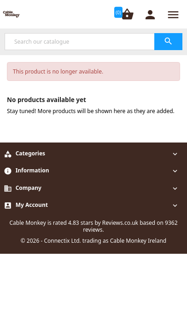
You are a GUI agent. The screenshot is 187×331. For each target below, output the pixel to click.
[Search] (93, 41)
